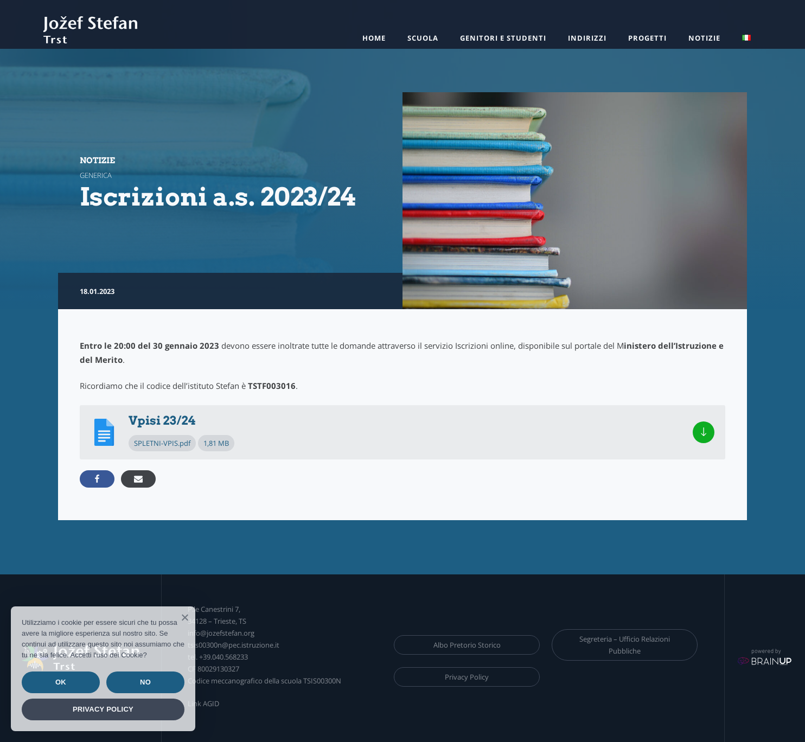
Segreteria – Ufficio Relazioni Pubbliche (624, 645)
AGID (211, 703)
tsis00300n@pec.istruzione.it (233, 645)
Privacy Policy (467, 677)
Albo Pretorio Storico (467, 645)
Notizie (704, 38)
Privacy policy (103, 709)
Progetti (647, 38)
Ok (60, 682)
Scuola (422, 38)
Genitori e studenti (503, 38)
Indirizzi (587, 38)
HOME (374, 38)
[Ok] (184, 617)
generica (96, 175)
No (145, 682)
